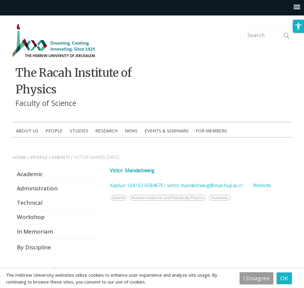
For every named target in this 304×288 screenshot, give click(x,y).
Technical (29, 204)
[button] (298, 29)
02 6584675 (150, 187)
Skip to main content (28, 19)
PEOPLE (39, 159)
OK (284, 278)
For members (211, 131)
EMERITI (61, 159)
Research (106, 131)
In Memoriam (35, 233)
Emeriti (119, 199)
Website (262, 186)
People (54, 131)
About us (27, 131)
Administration (37, 190)
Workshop (31, 218)
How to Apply (269, 131)
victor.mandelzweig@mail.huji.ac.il (204, 187)
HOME (19, 159)
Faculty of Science (45, 103)
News (131, 131)
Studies (79, 131)
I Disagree (256, 278)
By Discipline (34, 249)
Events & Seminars (167, 131)
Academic (30, 175)
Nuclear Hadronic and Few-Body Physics (168, 199)
